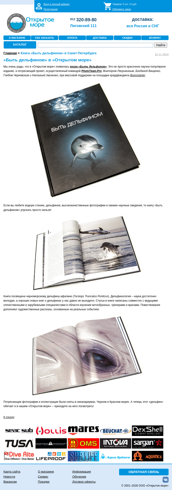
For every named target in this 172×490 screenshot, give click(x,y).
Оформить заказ (121, 9)
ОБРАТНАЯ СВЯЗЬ (143, 472)
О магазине (46, 471)
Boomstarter (137, 75)
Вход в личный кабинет (57, 4)
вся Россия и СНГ (143, 26)
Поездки (43, 481)
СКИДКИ (127, 37)
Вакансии (10, 481)
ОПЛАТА (72, 37)
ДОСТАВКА (100, 37)
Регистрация (51, 9)
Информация (81, 471)
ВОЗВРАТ (155, 37)
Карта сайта (11, 471)
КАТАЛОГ (20, 44)
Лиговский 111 (83, 26)
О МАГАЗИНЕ (17, 37)
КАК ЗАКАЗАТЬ (44, 37)
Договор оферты (84, 481)
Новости (9, 476)
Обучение (79, 476)
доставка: (142, 19)
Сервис (43, 476)
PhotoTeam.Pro (91, 71)
